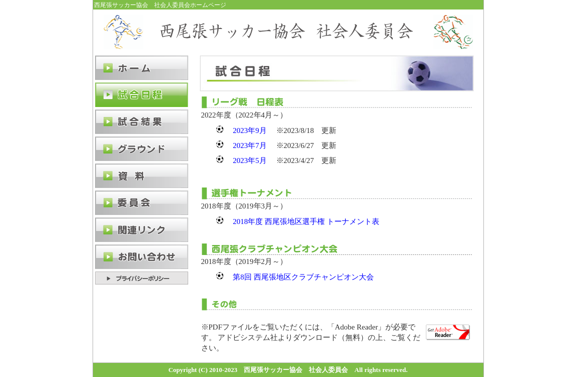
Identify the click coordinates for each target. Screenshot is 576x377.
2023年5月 (250, 160)
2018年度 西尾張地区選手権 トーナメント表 (306, 222)
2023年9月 (250, 130)
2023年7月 (250, 146)
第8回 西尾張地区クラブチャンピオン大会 (303, 277)
